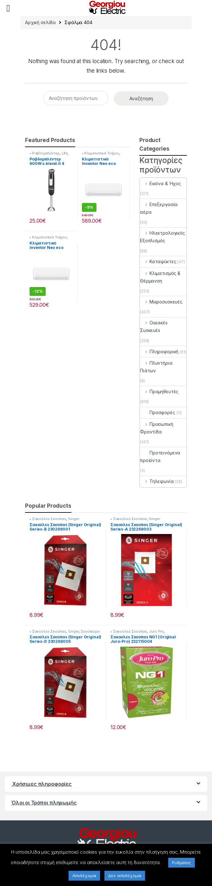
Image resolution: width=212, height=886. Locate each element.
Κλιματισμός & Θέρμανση (160, 276)
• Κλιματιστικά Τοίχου (100, 153)
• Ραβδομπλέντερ (45, 153)
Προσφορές (157, 412)
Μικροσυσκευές (161, 301)
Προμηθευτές (159, 391)
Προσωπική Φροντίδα (156, 427)
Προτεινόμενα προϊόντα (160, 456)
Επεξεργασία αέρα (159, 208)
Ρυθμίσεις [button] (181, 862)
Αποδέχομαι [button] (84, 875)
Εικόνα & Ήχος (160, 183)
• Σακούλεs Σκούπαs (48, 519)
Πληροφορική (159, 351)
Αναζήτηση (141, 98)
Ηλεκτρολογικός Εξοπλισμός (162, 236)
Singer (73, 519)
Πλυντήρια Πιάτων (156, 366)
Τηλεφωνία (157, 481)
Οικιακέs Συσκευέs (154, 326)
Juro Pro (156, 631)
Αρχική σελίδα (40, 22)
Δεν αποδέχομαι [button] (124, 875)
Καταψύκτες (158, 261)
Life (65, 153)
